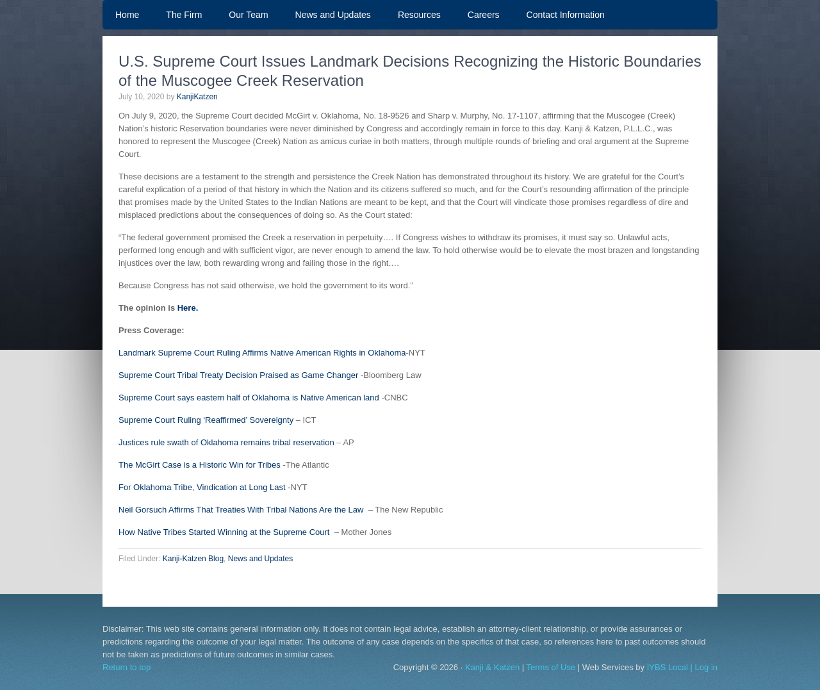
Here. (188, 308)
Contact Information (566, 15)
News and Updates (333, 15)
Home (127, 15)
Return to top (126, 667)
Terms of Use (551, 667)
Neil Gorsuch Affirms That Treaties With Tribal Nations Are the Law (241, 509)
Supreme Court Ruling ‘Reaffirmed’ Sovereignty (206, 420)
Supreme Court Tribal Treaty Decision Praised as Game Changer (238, 375)
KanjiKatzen (197, 96)
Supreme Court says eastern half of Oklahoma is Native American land (249, 397)
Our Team (242, 15)
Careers (484, 15)
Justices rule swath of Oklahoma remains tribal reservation (226, 442)
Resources (419, 15)
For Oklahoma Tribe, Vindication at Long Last (202, 487)
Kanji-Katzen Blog (193, 558)
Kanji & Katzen (492, 667)
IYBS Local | (671, 667)
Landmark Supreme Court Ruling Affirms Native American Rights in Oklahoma (262, 352)
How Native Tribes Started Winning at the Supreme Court (224, 532)
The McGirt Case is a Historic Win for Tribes (200, 465)
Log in (706, 667)
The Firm (184, 15)
